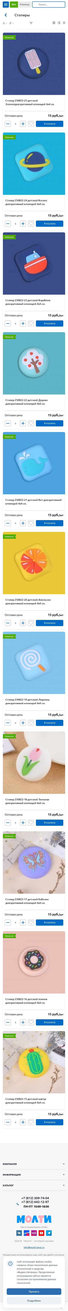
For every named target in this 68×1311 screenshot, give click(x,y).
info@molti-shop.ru (34, 1247)
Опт (14, 4)
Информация (12, 1174)
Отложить (31, 124)
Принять (34, 1291)
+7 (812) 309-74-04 (35, 1198)
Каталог (8, 1185)
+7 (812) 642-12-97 (35, 1202)
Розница (24, 4)
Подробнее (34, 1300)
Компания (10, 1164)
